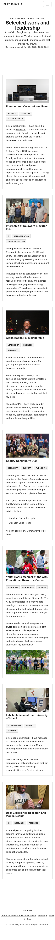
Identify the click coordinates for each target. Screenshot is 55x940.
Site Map (42, 915)
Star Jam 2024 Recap (20, 523)
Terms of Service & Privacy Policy (18, 915)
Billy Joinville (13, 4)
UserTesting (12, 844)
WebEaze (21, 129)
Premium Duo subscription (22, 518)
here (8, 534)
